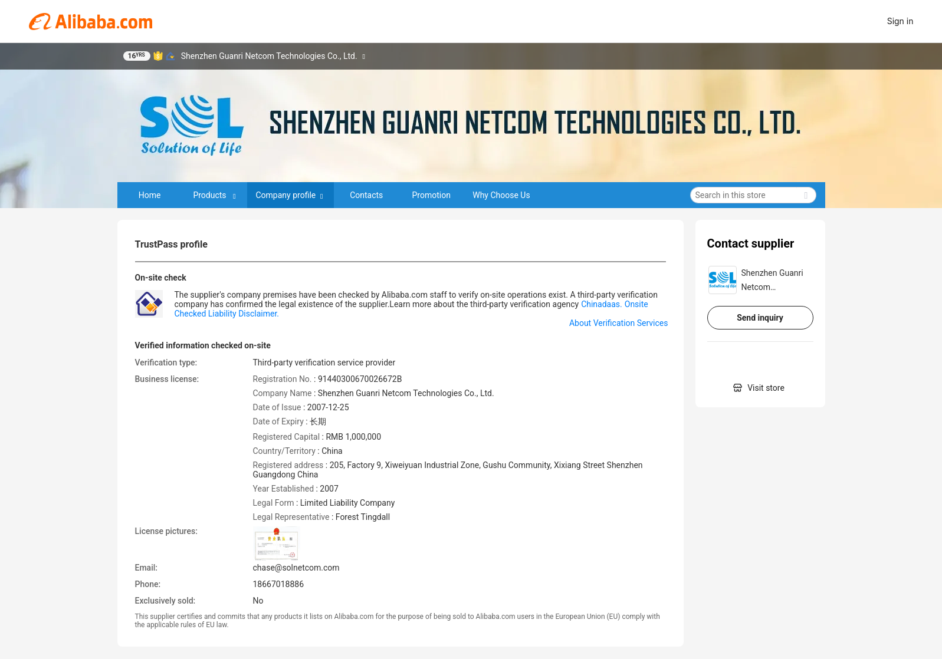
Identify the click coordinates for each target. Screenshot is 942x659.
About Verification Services (618, 323)
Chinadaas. (601, 304)
